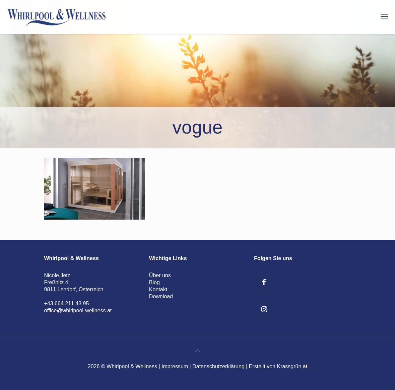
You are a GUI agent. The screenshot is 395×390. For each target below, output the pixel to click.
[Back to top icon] (198, 351)
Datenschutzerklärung (218, 366)
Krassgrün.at (292, 366)
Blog (154, 282)
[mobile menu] (384, 16)
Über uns (160, 275)
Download (161, 296)
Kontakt (158, 289)
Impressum (174, 366)
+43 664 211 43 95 (66, 303)
